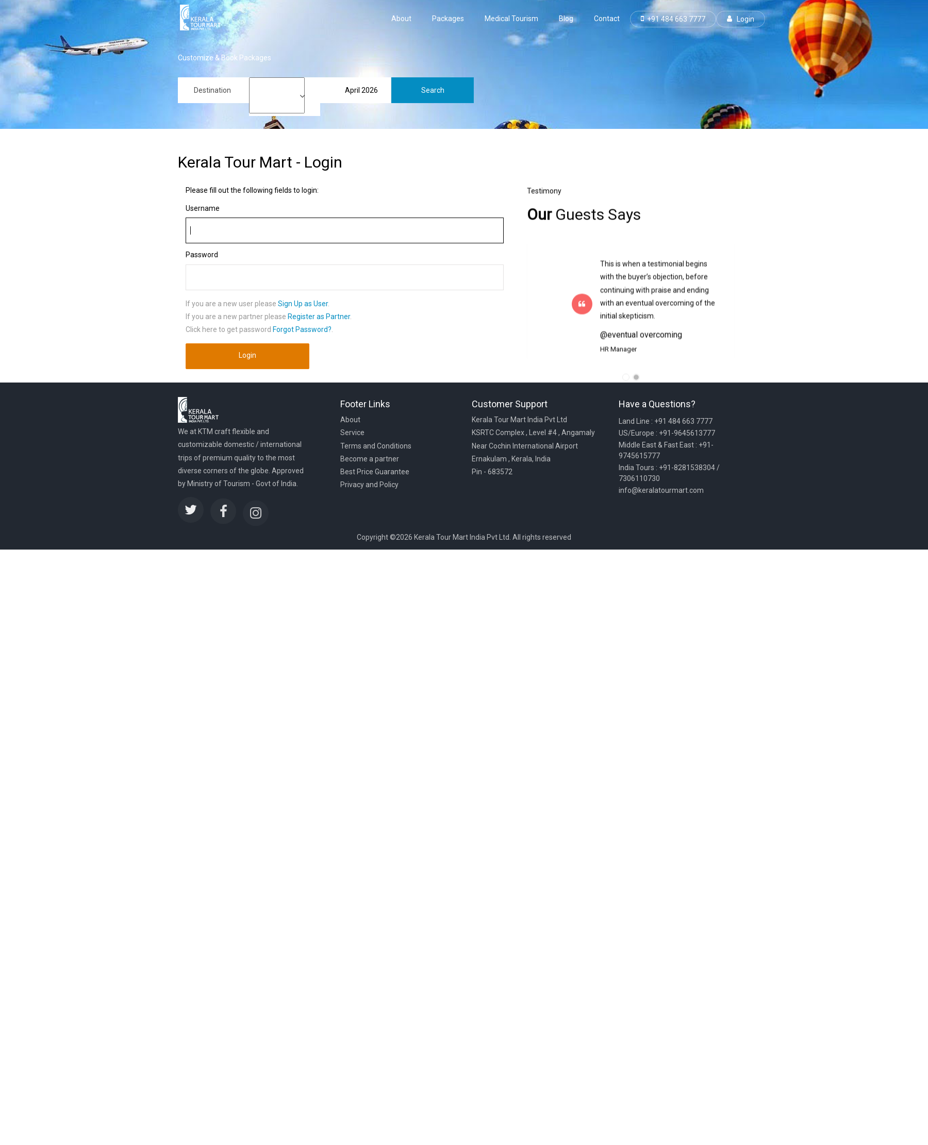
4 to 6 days (277, 91)
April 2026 (361, 90)
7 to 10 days (277, 99)
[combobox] (213, 90)
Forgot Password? (302, 329)
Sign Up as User (303, 304)
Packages (448, 18)
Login (740, 19)
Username (203, 208)
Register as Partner (319, 316)
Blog (566, 18)
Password (202, 255)
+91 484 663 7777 (673, 19)
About (401, 18)
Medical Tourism (511, 18)
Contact (607, 18)
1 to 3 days (277, 82)
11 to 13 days (277, 108)
